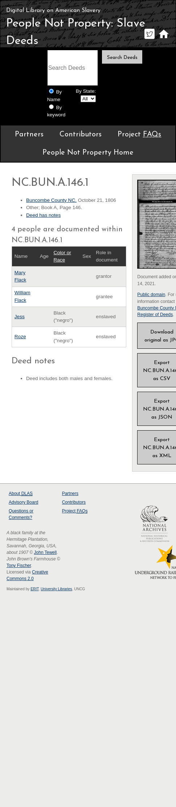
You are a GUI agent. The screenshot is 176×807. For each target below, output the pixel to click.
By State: (86, 91)
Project (139, 134)
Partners (29, 134)
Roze (20, 336)
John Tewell (45, 552)
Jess (20, 316)
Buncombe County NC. (51, 200)
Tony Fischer (19, 565)
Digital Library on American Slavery (53, 10)
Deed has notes (43, 215)
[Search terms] (72, 68)
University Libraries (56, 589)
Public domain (151, 294)
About (21, 493)
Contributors (81, 134)
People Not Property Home (88, 152)
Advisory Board (23, 502)
